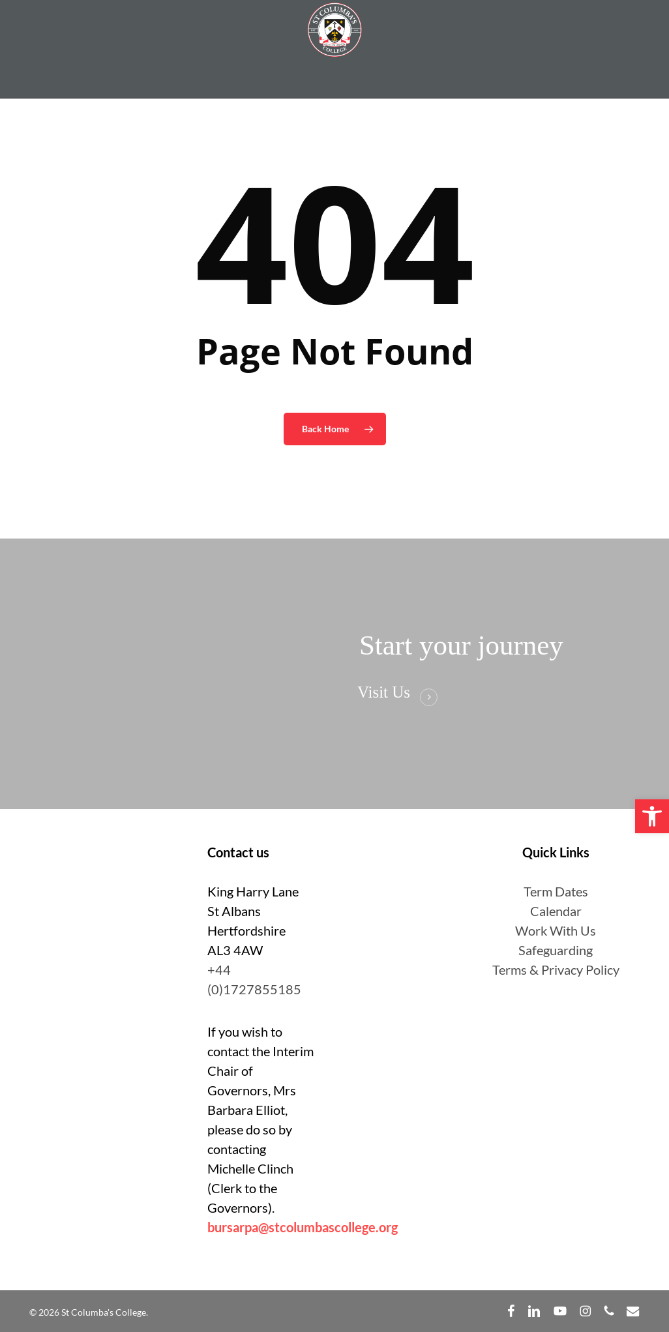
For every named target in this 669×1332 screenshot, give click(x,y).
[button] (652, 816)
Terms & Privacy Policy (555, 969)
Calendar (556, 911)
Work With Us (555, 930)
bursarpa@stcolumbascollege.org (302, 1227)
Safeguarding (555, 950)
